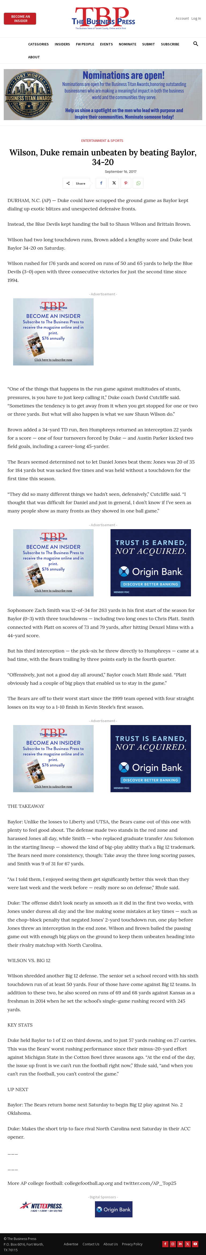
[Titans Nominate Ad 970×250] (103, 94)
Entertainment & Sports (102, 141)
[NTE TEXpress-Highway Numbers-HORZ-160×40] (41, 1206)
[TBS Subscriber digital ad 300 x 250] (53, 331)
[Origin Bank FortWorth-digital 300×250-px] (151, 562)
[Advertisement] (151, 336)
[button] (195, 44)
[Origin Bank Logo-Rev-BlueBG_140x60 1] (113, 1209)
